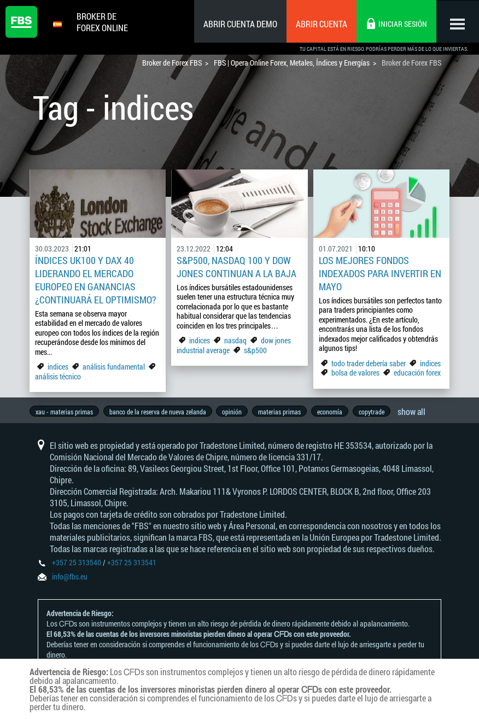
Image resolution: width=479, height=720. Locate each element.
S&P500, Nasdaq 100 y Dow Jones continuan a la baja (236, 267)
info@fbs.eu (69, 580)
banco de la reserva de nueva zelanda (158, 411)
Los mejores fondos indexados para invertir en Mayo (380, 273)
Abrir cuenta (320, 24)
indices (58, 366)
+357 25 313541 (131, 566)
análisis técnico (58, 376)
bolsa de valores (355, 372)
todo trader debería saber (368, 363)
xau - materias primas (64, 411)
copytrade (377, 411)
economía (334, 411)
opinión (234, 411)
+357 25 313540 (76, 566)
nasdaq (235, 340)
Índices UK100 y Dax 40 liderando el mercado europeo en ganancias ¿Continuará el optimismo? (95, 280)
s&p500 (255, 350)
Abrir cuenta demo (239, 24)
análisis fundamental (114, 366)
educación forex (417, 372)
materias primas (283, 411)
